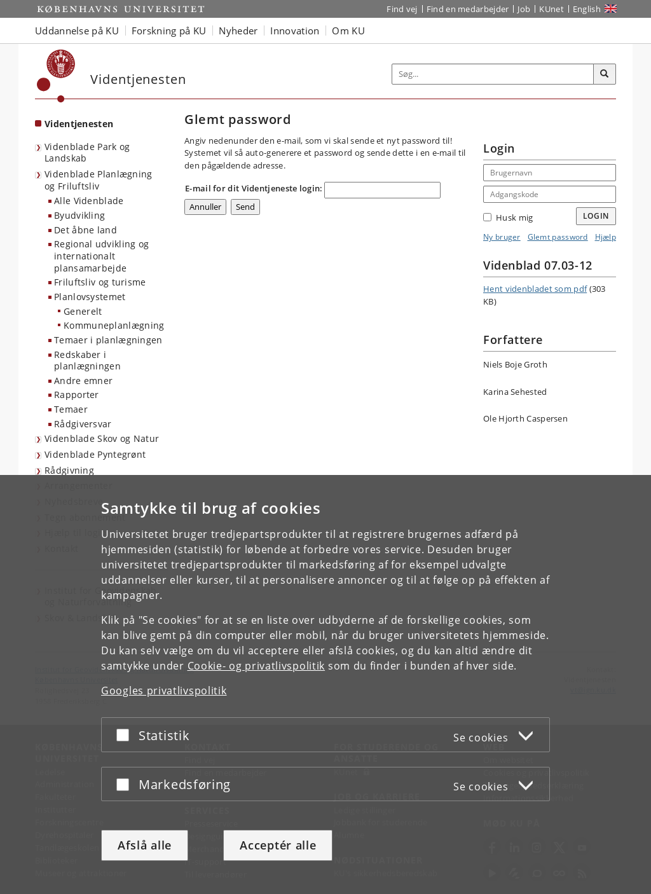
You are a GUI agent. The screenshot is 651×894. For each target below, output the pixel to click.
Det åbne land (85, 230)
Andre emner (83, 381)
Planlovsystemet (90, 297)
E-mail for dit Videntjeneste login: (254, 188)
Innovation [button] (294, 30)
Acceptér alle (278, 845)
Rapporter (76, 395)
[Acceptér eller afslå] (125, 734)
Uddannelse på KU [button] (77, 30)
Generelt (83, 311)
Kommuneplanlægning (114, 325)
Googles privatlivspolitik (164, 691)
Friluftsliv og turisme (100, 282)
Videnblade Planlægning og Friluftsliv (99, 180)
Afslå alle (145, 845)
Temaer (71, 409)
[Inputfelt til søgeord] (493, 74)
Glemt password (558, 236)
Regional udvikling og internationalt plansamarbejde (101, 255)
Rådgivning (69, 470)
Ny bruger (502, 236)
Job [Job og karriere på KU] (523, 9)
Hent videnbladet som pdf (535, 288)
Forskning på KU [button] (169, 30)
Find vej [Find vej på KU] (402, 9)
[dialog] (325, 684)
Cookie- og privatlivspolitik (257, 666)
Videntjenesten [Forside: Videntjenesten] (79, 124)
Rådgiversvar (83, 424)
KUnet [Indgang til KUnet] (551, 9)
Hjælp (606, 236)
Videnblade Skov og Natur (102, 438)
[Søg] (604, 74)
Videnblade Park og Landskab (87, 153)
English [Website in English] (587, 9)
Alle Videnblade (89, 201)
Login (596, 215)
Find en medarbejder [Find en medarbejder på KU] (468, 9)
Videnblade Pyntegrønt (95, 454)
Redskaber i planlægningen (87, 360)
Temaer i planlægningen (108, 340)
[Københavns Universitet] (56, 76)
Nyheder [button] (238, 30)
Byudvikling (79, 215)
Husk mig (508, 217)
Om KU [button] (348, 30)
